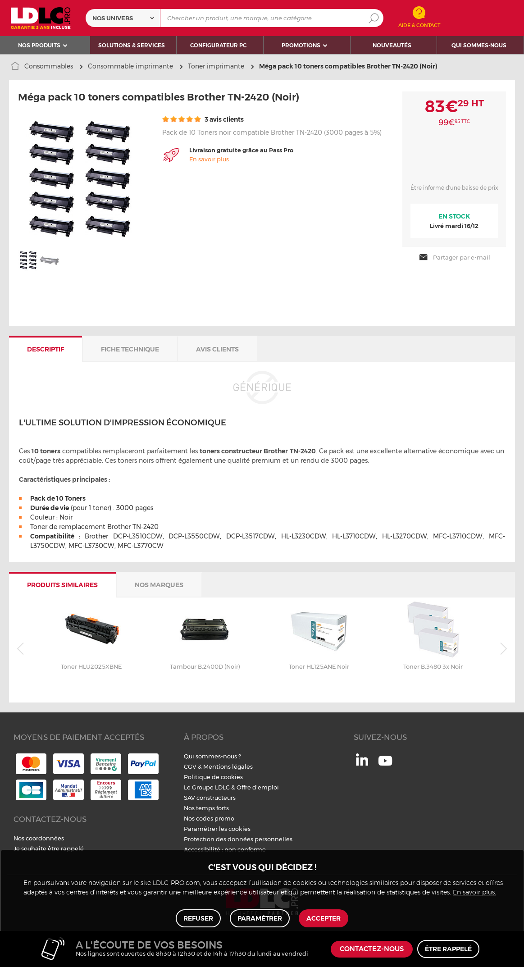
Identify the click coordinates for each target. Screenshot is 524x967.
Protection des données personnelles (238, 839)
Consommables (48, 66)
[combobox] (123, 18)
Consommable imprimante (130, 66)
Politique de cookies (213, 776)
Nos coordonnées (39, 838)
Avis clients (217, 349)
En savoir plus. (474, 892)
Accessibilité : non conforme (225, 849)
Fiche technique (130, 349)
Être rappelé (448, 949)
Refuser (198, 918)
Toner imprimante (216, 66)
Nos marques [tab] (159, 585)
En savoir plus (209, 159)
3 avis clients (203, 119)
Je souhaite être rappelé (49, 848)
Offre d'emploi (258, 787)
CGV (190, 766)
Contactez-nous (372, 949)
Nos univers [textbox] (112, 18)
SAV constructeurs (210, 797)
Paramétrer (259, 918)
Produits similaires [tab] (62, 585)
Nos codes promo (209, 818)
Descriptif (45, 349)
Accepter (323, 918)
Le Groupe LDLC (207, 787)
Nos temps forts (206, 808)
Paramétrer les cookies (217, 828)
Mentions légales (228, 766)
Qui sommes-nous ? (212, 756)
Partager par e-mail (454, 257)
